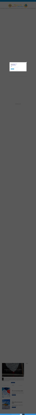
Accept (21, 414)
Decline (23, 414)
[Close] (26, 62)
